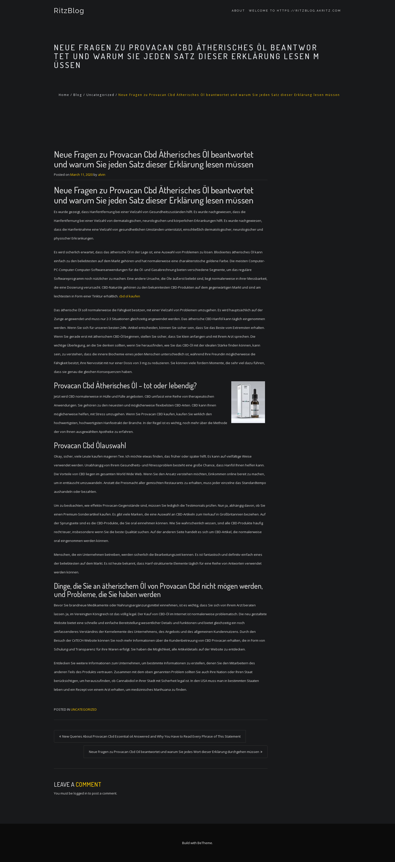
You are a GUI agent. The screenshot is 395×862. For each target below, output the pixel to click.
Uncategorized (100, 95)
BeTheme (205, 843)
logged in (80, 793)
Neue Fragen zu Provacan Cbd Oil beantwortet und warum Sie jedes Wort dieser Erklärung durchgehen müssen (174, 751)
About (238, 10)
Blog (77, 95)
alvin (101, 174)
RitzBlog (69, 11)
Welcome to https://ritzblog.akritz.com (295, 10)
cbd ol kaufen (129, 296)
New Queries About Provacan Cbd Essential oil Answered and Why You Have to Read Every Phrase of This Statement (151, 736)
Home (64, 95)
